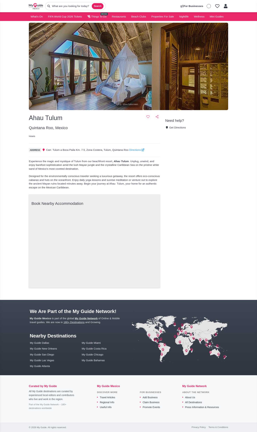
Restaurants (119, 16)
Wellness (199, 16)
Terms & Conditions (218, 427)
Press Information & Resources (202, 407)
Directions (136, 149)
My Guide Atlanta (40, 366)
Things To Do (97, 16)
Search (97, 6)
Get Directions (175, 127)
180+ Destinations (74, 322)
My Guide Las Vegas (42, 360)
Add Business (150, 397)
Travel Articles (107, 397)
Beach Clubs (138, 16)
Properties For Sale (162, 16)
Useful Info (106, 407)
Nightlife (184, 16)
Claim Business (151, 402)
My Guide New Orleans (43, 348)
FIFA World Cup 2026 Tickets (65, 16)
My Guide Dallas (39, 342)
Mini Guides (217, 16)
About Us (190, 397)
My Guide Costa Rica (94, 348)
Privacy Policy (199, 427)
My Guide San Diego (42, 354)
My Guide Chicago (92, 354)
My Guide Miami (91, 342)
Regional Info (107, 402)
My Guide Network (86, 318)
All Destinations (193, 402)
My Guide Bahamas (93, 360)
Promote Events (151, 407)
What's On (37, 16)
